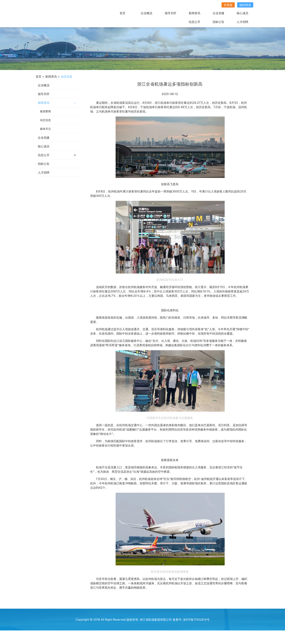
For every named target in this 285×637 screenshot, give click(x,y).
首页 (122, 13)
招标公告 (218, 22)
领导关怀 (170, 13)
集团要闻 (45, 111)
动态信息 (45, 120)
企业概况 (146, 13)
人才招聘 (242, 22)
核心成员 (242, 13)
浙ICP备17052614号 (196, 619)
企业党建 (218, 13)
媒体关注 (45, 128)
